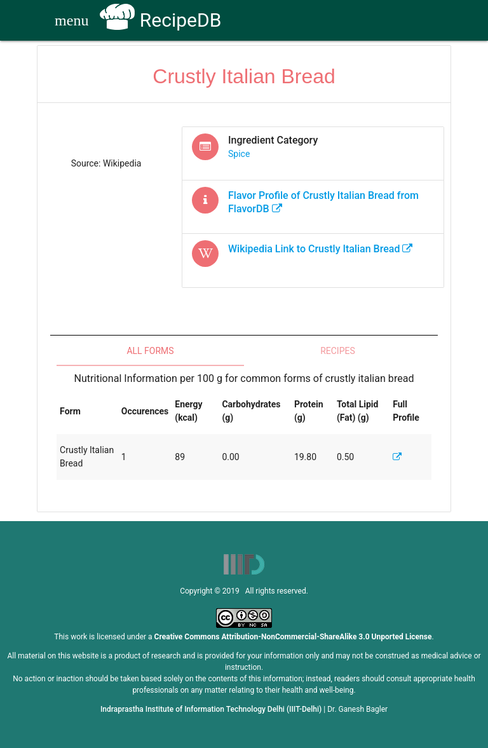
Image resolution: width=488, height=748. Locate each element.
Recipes (337, 351)
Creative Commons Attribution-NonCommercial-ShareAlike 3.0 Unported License (293, 636)
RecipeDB (160, 20)
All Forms (149, 351)
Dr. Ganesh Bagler (357, 709)
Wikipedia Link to (320, 249)
